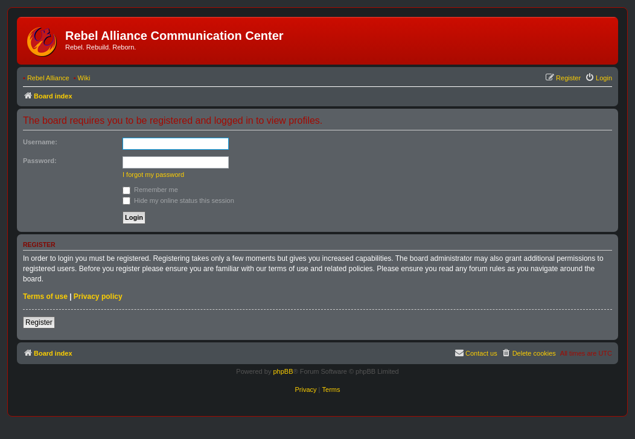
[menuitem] (598, 78)
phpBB (283, 371)
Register (39, 322)
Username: (40, 142)
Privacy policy (98, 296)
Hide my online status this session (178, 200)
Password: (40, 160)
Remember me (150, 189)
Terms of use (45, 296)
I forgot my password (153, 174)
